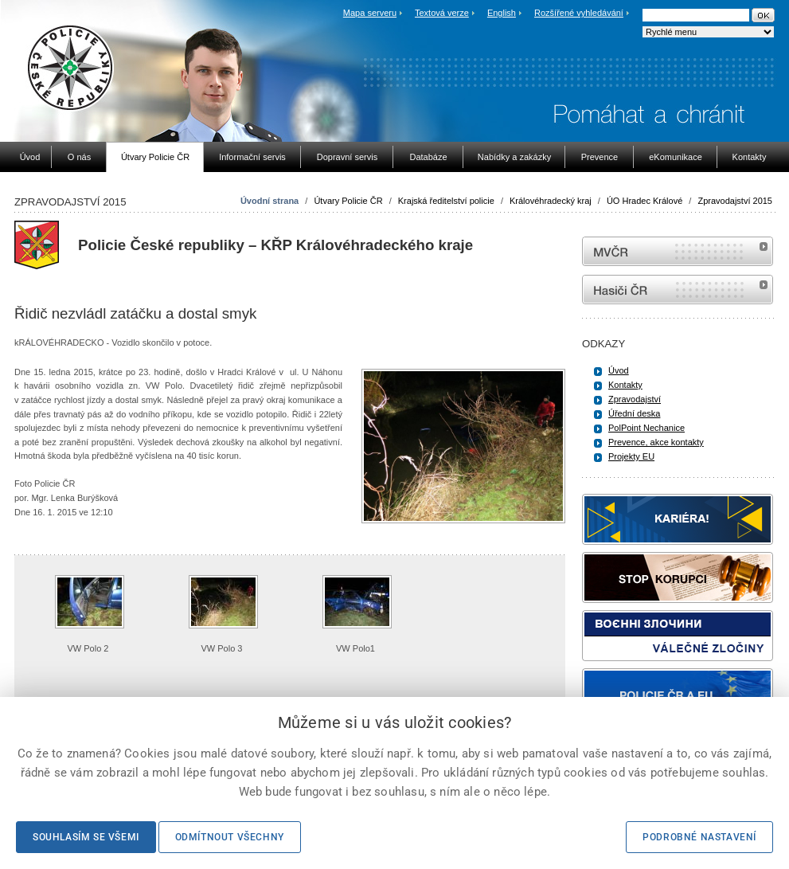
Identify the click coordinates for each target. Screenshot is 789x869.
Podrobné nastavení (699, 837)
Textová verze (442, 13)
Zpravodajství (634, 399)
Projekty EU (631, 456)
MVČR (677, 251)
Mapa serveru (369, 13)
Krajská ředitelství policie (446, 201)
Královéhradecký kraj (551, 201)
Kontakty (625, 384)
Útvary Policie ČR (348, 201)
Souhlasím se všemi (86, 837)
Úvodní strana (269, 201)
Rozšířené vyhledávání (578, 13)
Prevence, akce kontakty (656, 442)
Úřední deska (634, 413)
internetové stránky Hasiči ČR (677, 289)
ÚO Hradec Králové (644, 201)
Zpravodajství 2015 (734, 201)
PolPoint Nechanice (646, 428)
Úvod (618, 370)
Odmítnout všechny (229, 837)
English (501, 13)
